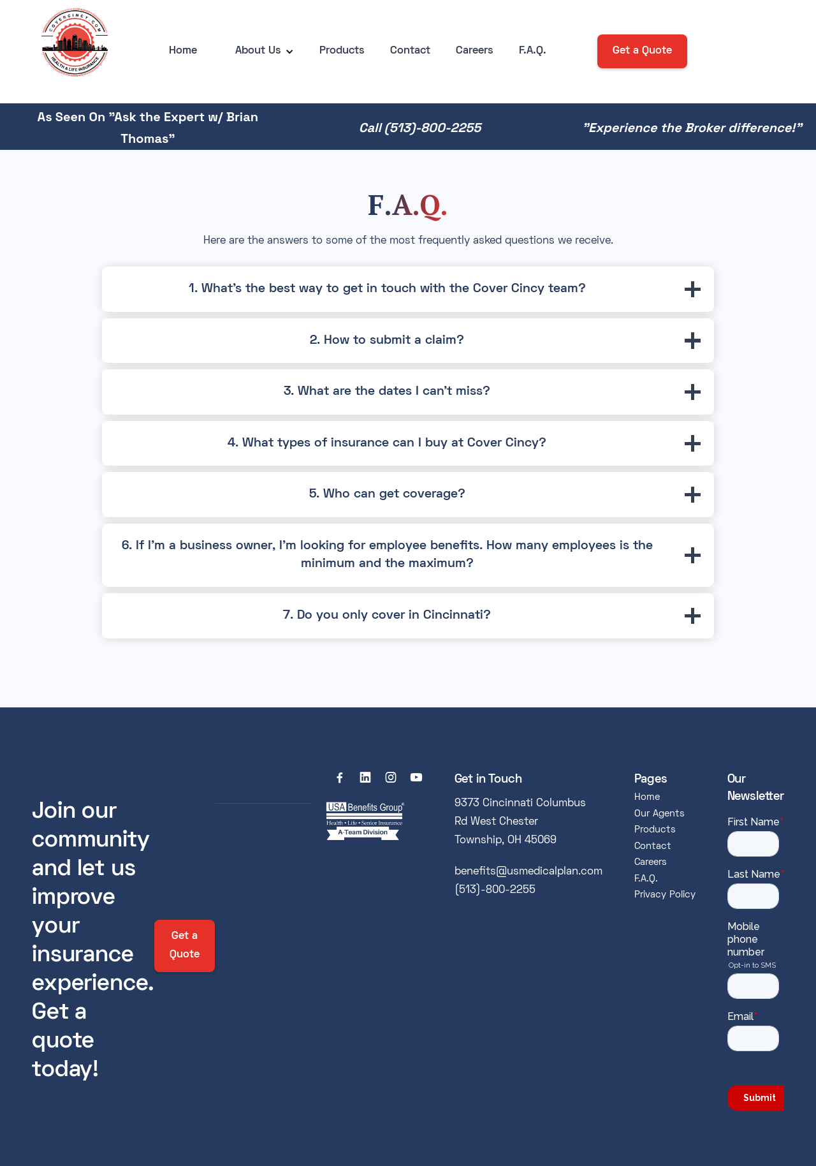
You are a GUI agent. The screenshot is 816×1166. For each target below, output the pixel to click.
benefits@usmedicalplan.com (528, 872)
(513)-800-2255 (495, 890)
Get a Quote (642, 51)
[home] (71, 51)
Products (342, 51)
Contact (410, 51)
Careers (474, 51)
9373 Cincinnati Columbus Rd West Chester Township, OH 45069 (520, 822)
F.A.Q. (532, 51)
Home (183, 51)
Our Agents (659, 813)
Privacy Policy (665, 894)
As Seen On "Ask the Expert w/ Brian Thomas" (148, 127)
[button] (258, 51)
